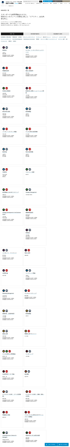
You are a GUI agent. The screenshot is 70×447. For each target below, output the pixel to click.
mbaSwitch (55, 3)
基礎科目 (10, 41)
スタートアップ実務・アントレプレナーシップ (49, 39)
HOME (2, 5)
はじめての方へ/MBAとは (29, 3)
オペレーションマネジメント (6, 39)
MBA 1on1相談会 (62, 444)
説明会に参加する (45, 366)
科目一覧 (12, 34)
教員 (51, 3)
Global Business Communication (29, 39)
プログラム (6, 5)
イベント (65, 3)
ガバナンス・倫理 (61, 39)
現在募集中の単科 (58, 34)
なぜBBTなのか (38, 3)
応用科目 (14, 41)
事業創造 (37, 39)
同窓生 (61, 3)
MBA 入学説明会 (50, 444)
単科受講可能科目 (35, 34)
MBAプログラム (45, 3)
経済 (66, 39)
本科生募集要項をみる (24, 366)
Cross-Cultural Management (17, 39)
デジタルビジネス (4, 41)
